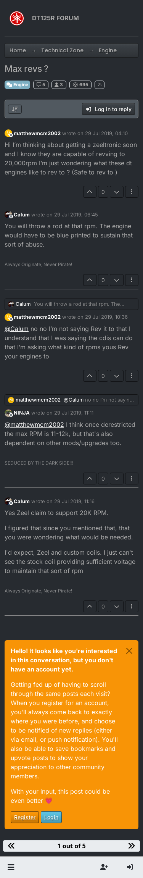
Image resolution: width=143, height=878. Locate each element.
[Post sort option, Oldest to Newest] (15, 109)
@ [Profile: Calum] (17, 328)
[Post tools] (132, 192)
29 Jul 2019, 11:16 (74, 501)
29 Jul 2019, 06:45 (76, 214)
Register (24, 817)
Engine (17, 84)
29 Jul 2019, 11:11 (73, 413)
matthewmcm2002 (37, 133)
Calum (22, 214)
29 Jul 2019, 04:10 (106, 133)
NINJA (22, 413)
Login (51, 817)
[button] (11, 867)
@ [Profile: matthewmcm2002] (34, 424)
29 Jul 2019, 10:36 (106, 317)
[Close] (129, 651)
